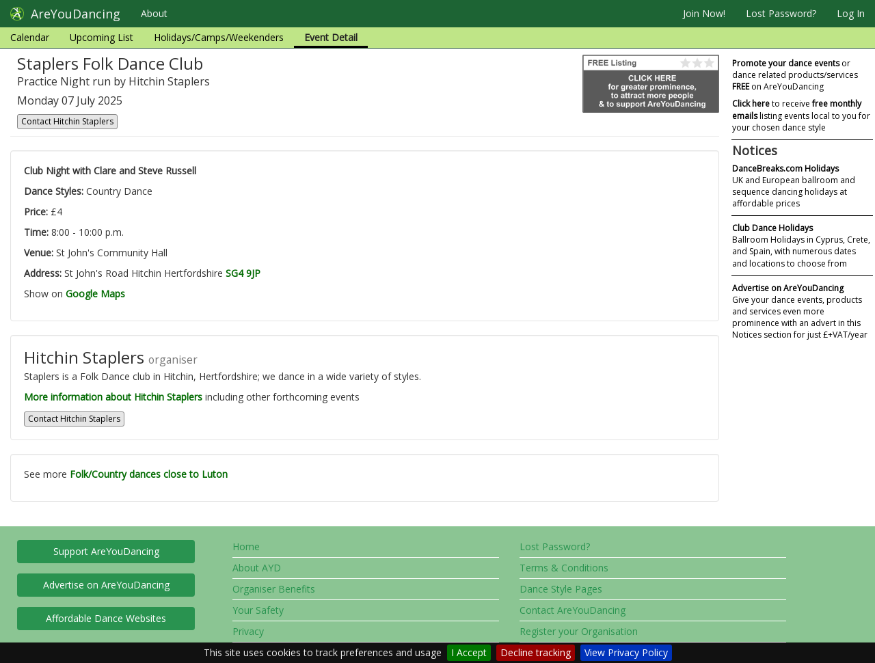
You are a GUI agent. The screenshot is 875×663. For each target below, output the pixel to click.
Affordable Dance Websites (106, 618)
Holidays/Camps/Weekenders (219, 37)
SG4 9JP (243, 273)
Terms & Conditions (564, 567)
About (154, 13)
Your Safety (258, 610)
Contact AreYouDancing (572, 610)
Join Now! (704, 13)
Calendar (29, 37)
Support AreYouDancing (106, 551)
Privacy (248, 631)
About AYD (256, 567)
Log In (851, 13)
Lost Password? (781, 13)
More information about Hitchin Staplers (113, 396)
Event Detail (331, 37)
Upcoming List (101, 37)
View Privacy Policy (626, 652)
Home (246, 546)
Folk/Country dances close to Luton (149, 474)
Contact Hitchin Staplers (67, 121)
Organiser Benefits (273, 588)
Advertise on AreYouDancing (106, 584)
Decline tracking (535, 652)
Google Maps (95, 293)
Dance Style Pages (561, 588)
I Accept (469, 652)
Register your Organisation (579, 631)
